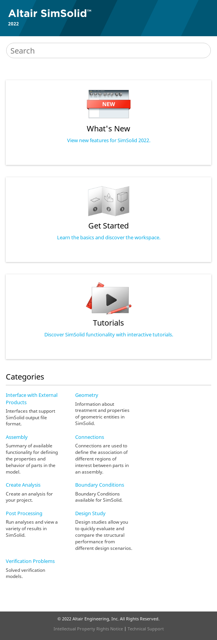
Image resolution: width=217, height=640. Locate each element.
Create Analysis (23, 484)
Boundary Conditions (99, 484)
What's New (108, 128)
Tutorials (108, 322)
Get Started (108, 225)
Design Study (90, 513)
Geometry (86, 394)
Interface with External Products (31, 398)
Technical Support (146, 629)
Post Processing (24, 513)
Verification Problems (30, 561)
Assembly (17, 436)
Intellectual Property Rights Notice (88, 629)
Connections (89, 436)
